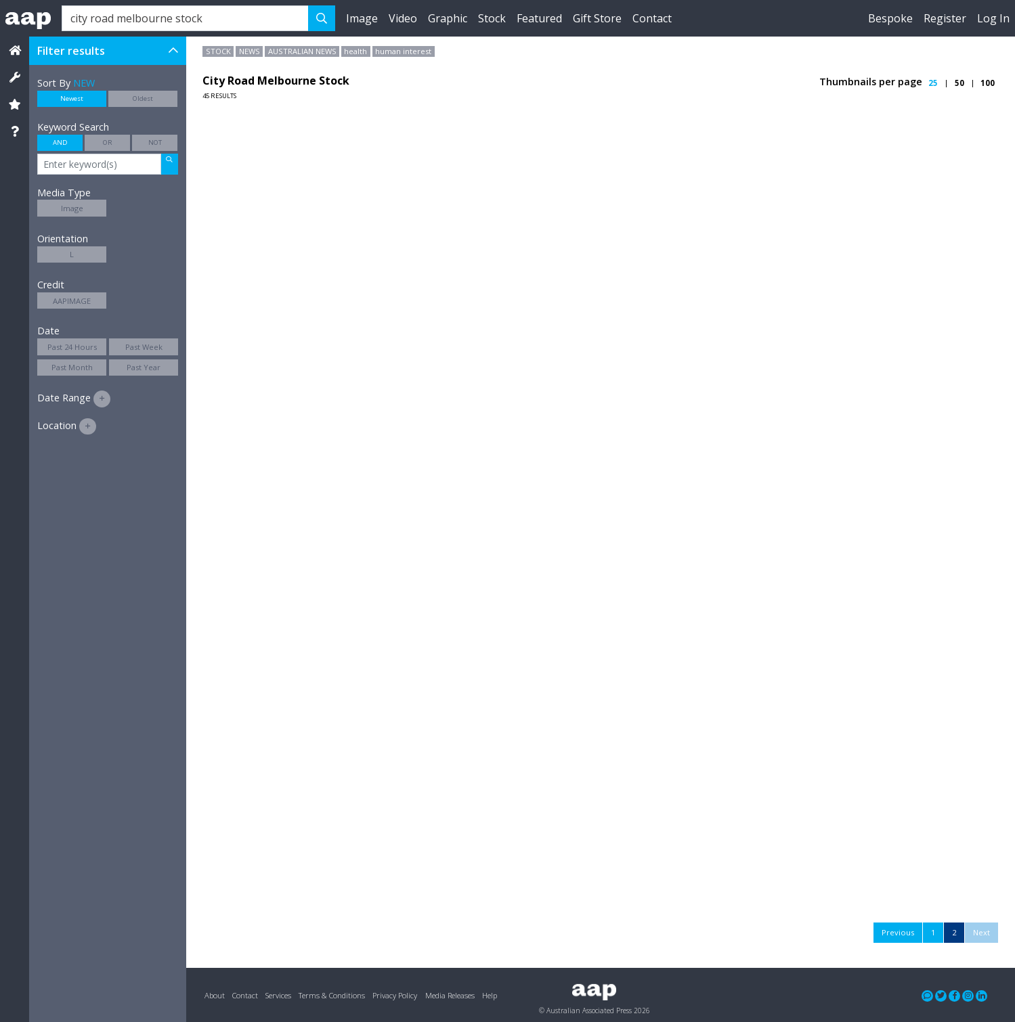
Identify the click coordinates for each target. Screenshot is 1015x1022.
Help (489, 995)
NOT (155, 142)
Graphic (447, 18)
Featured (539, 18)
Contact (652, 18)
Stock (492, 18)
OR (107, 142)
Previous (898, 932)
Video (403, 18)
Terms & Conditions (332, 995)
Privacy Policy (394, 995)
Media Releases (450, 995)
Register (945, 18)
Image (362, 18)
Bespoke (890, 18)
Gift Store (597, 18)
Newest (71, 98)
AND (60, 142)
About (214, 995)
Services (278, 995)
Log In (993, 18)
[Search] (185, 18)
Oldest (143, 98)
